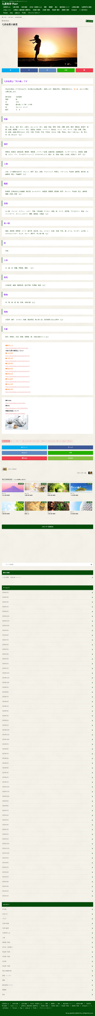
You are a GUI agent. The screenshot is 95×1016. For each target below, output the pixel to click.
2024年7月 (5, 696)
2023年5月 (5, 763)
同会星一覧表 (55, 10)
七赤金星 (26, 441)
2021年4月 (5, 881)
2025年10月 (5, 625)
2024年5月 (5, 706)
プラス (20, 441)
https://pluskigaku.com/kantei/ (15, 413)
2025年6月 (5, 644)
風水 (56, 7)
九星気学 (34, 441)
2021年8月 (5, 862)
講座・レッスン (6, 975)
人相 (3, 937)
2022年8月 (5, 805)
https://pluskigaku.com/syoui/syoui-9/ (17, 356)
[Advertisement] (47, 546)
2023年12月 (5, 730)
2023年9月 (5, 744)
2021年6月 (5, 872)
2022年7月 (5, 810)
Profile (24, 13)
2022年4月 (5, 824)
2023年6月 (5, 758)
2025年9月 (5, 630)
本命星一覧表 (36, 10)
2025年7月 (5, 640)
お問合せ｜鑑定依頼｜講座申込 (22, 10)
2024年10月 (5, 682)
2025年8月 (5, 635)
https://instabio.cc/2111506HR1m (16, 408)
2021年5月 (5, 877)
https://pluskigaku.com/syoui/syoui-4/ (17, 371)
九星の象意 (24, 7)
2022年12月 (5, 787)
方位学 (60, 441)
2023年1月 (5, 782)
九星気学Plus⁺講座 (86, 7)
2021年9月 (5, 858)
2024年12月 (5, 673)
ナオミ (13, 441)
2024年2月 (5, 720)
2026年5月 (5, 592)
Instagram (74, 10)
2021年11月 (5, 848)
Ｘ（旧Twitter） (83, 10)
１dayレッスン (7, 10)
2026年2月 (5, 606)
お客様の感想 (75, 7)
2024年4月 (5, 711)
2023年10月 (5, 739)
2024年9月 (5, 687)
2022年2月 (5, 834)
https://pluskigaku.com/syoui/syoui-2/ (17, 361)
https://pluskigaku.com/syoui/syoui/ (16, 348)
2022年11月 (5, 791)
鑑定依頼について (64, 7)
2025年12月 (5, 616)
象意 (65, 441)
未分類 (4, 961)
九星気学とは (6, 7)
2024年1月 (5, 725)
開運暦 (51, 7)
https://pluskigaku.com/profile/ (15, 403)
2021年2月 (5, 891)
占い (40, 441)
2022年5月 (5, 820)
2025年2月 (5, 663)
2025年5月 (5, 649)
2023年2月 (5, 777)
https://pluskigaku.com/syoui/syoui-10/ (17, 392)
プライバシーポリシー (34, 13)
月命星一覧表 (46, 10)
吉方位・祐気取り (7, 947)
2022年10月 (5, 796)
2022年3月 (5, 829)
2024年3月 (5, 715)
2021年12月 (5, 843)
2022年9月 (5, 801)
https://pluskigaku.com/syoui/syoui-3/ (17, 366)
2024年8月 (5, 692)
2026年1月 (5, 611)
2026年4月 (5, 597)
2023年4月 (5, 768)
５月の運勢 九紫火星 (11, 577)
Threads (5, 13)
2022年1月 (5, 839)
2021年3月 (5, 886)
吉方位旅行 (53, 441)
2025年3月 (5, 659)
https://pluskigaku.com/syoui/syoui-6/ (17, 381)
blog (11, 13)
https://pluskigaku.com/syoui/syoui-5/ (17, 376)
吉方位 (45, 441)
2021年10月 (5, 853)
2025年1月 (5, 668)
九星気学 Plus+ (10, 3)
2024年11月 (5, 678)
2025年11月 (5, 621)
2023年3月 (5, 772)
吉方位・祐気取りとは (36, 7)
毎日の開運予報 (6, 971)
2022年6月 (5, 815)
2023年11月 (5, 734)
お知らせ (17, 13)
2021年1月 (5, 896)
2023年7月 (5, 753)
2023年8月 (5, 749)
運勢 (45, 7)
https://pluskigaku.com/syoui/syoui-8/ (17, 387)
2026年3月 (5, 602)
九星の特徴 (16, 7)
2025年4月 (5, 654)
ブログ (4, 918)
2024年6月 (5, 701)
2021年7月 (5, 867)
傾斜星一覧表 (65, 10)
